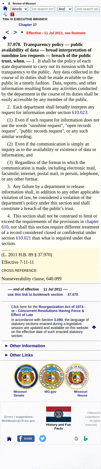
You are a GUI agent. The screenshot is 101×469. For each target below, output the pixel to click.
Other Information (27, 346)
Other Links (21, 355)
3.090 (58, 320)
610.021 (23, 237)
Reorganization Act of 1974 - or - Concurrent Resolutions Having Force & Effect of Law (48, 311)
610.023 (79, 112)
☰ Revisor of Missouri (20, 3)
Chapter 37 (28, 25)
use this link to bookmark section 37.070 (43, 294)
